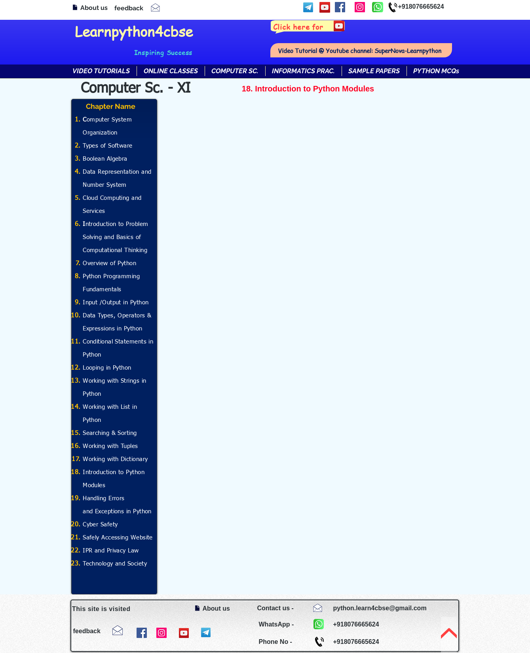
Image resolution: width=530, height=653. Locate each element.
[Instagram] (360, 7)
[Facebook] (340, 7)
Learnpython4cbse (134, 31)
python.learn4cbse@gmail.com (380, 608)
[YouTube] (324, 7)
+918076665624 (421, 6)
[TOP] (449, 635)
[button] (171, 71)
